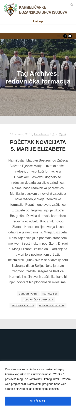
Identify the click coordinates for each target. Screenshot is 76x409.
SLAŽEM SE (38, 401)
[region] (38, 385)
